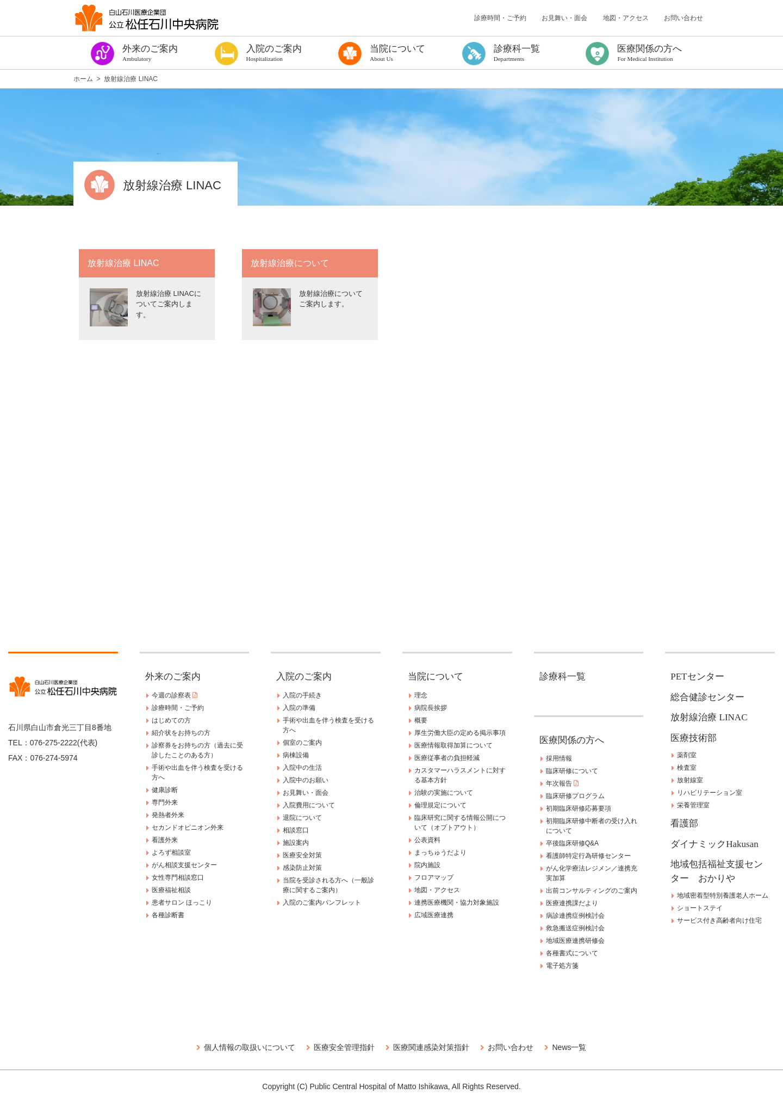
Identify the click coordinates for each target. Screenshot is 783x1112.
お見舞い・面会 (564, 18)
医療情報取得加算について (453, 745)
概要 (420, 720)
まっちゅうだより (440, 852)
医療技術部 (693, 738)
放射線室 (690, 780)
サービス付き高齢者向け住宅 (719, 920)
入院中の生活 (302, 767)
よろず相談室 (171, 852)
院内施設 (427, 865)
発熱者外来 (168, 815)
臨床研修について (572, 771)
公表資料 (427, 840)
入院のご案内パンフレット (322, 902)
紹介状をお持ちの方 (181, 733)
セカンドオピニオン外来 (187, 827)
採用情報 (559, 758)
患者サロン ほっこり (182, 902)
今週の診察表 (174, 695)
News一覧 (569, 1047)
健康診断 (165, 790)
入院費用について (309, 805)
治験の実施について (443, 792)
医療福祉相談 (171, 890)
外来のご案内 (173, 676)
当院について (435, 676)
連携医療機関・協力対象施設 (456, 902)
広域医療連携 (433, 915)
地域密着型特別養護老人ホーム (722, 895)
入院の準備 (299, 708)
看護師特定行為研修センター (588, 856)
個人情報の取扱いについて (249, 1047)
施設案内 (296, 843)
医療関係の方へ (571, 740)
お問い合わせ (683, 18)
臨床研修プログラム (575, 796)
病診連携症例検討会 (575, 915)
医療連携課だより (572, 903)
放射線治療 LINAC (708, 717)
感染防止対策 (302, 868)
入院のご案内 (304, 676)
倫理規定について (440, 805)
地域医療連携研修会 (575, 940)
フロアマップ (433, 877)
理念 (420, 695)
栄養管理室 (693, 805)
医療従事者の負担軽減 (447, 758)
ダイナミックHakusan (714, 844)
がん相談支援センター (184, 865)
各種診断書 (168, 915)
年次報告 (562, 783)
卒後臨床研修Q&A (572, 843)
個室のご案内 (302, 742)
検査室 (687, 767)
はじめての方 (171, 720)
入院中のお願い (305, 780)
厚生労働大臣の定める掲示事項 (460, 733)
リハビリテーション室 (709, 792)
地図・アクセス (626, 18)
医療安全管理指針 (344, 1047)
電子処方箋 (562, 965)
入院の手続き (302, 695)
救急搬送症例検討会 (575, 928)
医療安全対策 (302, 855)
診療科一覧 (562, 676)
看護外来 (165, 840)
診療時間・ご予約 (500, 18)
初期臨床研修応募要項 (578, 808)
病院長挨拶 (430, 708)
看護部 (684, 823)
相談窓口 (296, 830)
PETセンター (697, 676)
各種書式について (572, 953)
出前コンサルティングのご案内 (591, 890)
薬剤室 (687, 755)
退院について (302, 817)
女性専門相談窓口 (178, 877)
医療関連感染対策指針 (431, 1047)
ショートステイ (700, 908)
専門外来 (165, 802)
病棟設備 (296, 755)
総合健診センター (707, 697)
